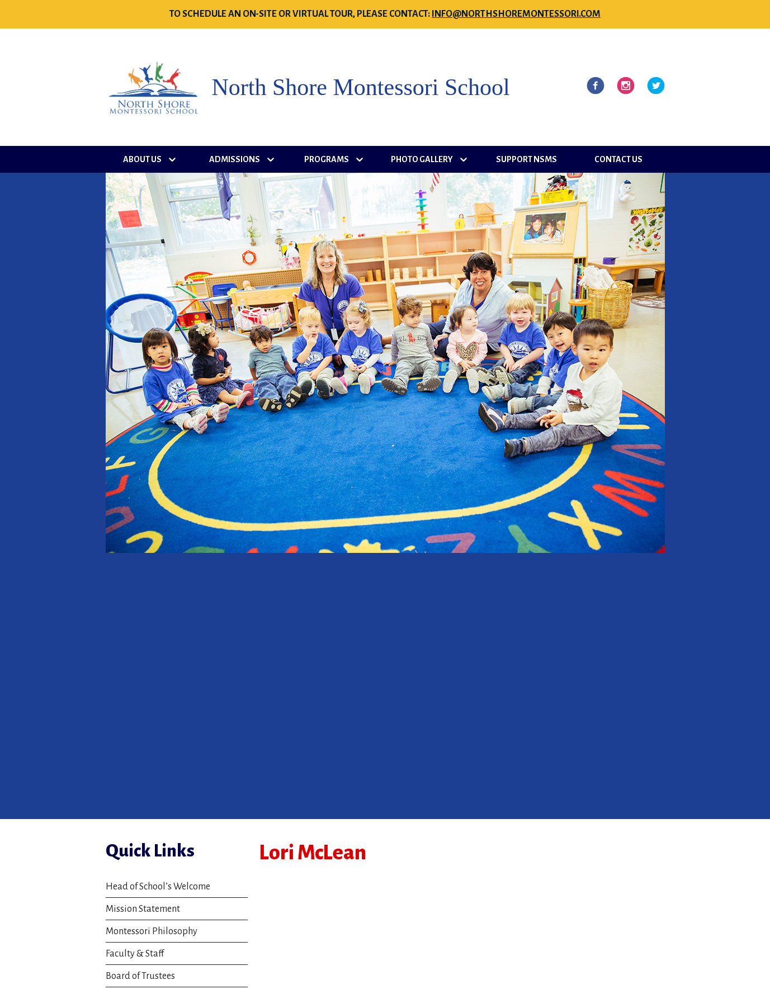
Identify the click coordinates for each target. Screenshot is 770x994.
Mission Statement (143, 909)
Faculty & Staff (135, 954)
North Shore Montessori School (361, 87)
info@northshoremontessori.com (516, 14)
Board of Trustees (140, 976)
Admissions (234, 159)
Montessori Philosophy (151, 931)
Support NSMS (526, 159)
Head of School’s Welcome (158, 887)
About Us (142, 159)
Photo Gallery (422, 159)
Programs (326, 159)
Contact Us (618, 159)
